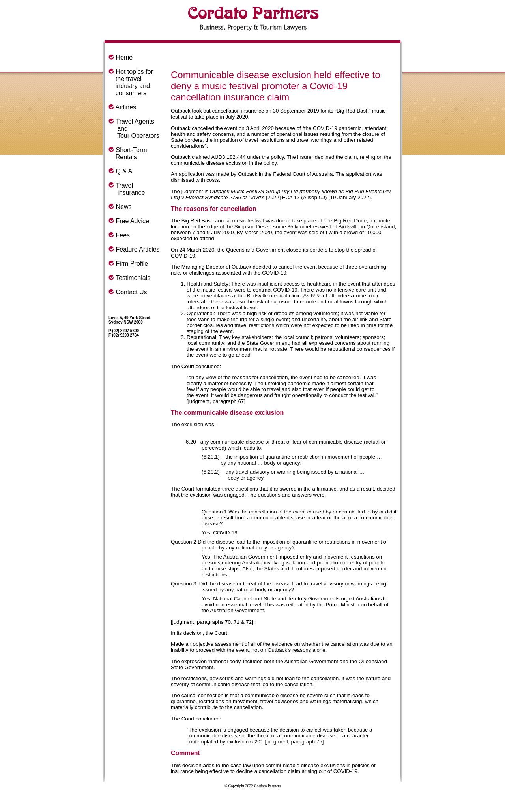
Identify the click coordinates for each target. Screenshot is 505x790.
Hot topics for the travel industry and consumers (130, 82)
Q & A (124, 171)
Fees (123, 235)
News (123, 206)
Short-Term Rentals (127, 153)
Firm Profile (132, 263)
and (118, 128)
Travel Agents (135, 121)
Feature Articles (137, 249)
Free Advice (132, 221)
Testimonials (133, 278)
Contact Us (131, 292)
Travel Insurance (126, 189)
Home (124, 57)
